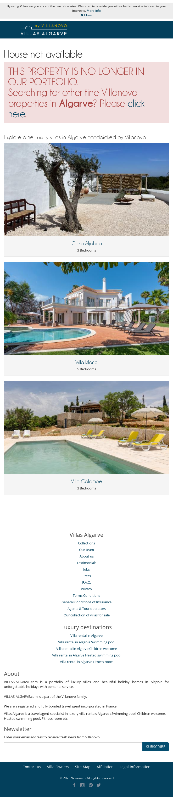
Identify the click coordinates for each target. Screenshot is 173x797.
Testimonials (86, 562)
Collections (86, 543)
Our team (86, 549)
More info (94, 10)
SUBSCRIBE (155, 746)
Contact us (32, 766)
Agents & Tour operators (87, 608)
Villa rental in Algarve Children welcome (86, 648)
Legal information (135, 766)
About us (87, 556)
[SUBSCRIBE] (73, 746)
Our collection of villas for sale (87, 615)
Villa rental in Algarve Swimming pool (86, 642)
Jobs (86, 569)
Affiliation (105, 766)
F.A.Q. (86, 582)
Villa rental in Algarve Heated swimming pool (86, 655)
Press (86, 575)
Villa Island (86, 362)
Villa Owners (58, 766)
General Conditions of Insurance (86, 602)
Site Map (83, 766)
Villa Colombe (86, 481)
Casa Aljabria (86, 243)
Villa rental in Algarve (86, 635)
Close (86, 15)
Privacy (86, 589)
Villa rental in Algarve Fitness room (86, 661)
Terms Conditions (86, 595)
